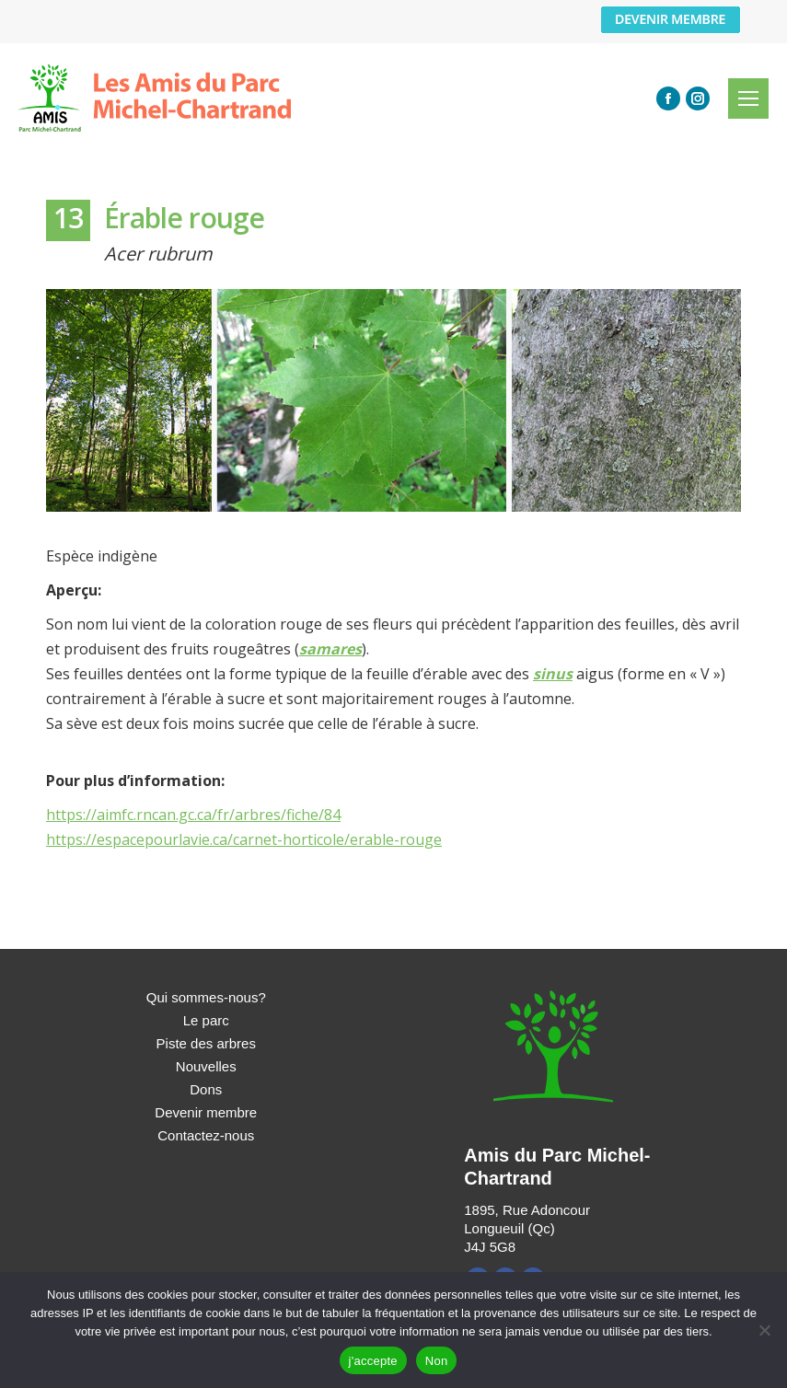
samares (330, 649)
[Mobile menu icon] (748, 98)
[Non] (764, 1330)
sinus (553, 674)
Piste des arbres (206, 1043)
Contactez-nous (205, 1135)
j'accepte (373, 1361)
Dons (206, 1089)
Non (436, 1361)
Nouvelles (206, 1066)
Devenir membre (206, 1112)
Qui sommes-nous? (206, 997)
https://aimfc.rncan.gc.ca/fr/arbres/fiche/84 (193, 814)
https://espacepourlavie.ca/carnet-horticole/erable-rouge (244, 839)
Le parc (206, 1020)
